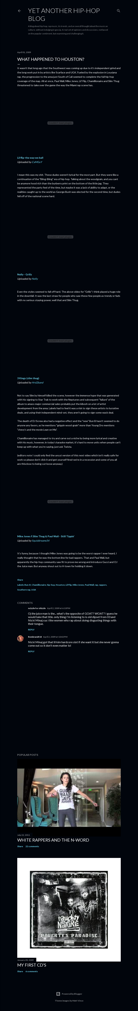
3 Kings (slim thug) (28, 378)
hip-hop (51, 584)
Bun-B (27, 584)
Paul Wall (89, 584)
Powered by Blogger (69, 994)
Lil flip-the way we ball (30, 157)
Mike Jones (78, 584)
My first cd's (31, 964)
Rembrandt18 (35, 636)
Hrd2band (37, 382)
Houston (60, 584)
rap (96, 584)
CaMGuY (37, 161)
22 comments (32, 846)
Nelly (35, 278)
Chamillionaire (39, 584)
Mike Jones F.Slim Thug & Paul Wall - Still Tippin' (45, 536)
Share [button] (20, 579)
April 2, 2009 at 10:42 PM (55, 636)
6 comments (32, 971)
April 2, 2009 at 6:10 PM (58, 608)
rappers (103, 584)
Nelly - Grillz (24, 274)
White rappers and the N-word (53, 839)
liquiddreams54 (40, 540)
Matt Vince (77, 1000)
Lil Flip (69, 584)
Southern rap (23, 589)
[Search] (118, 9)
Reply (31, 629)
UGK (33, 589)
